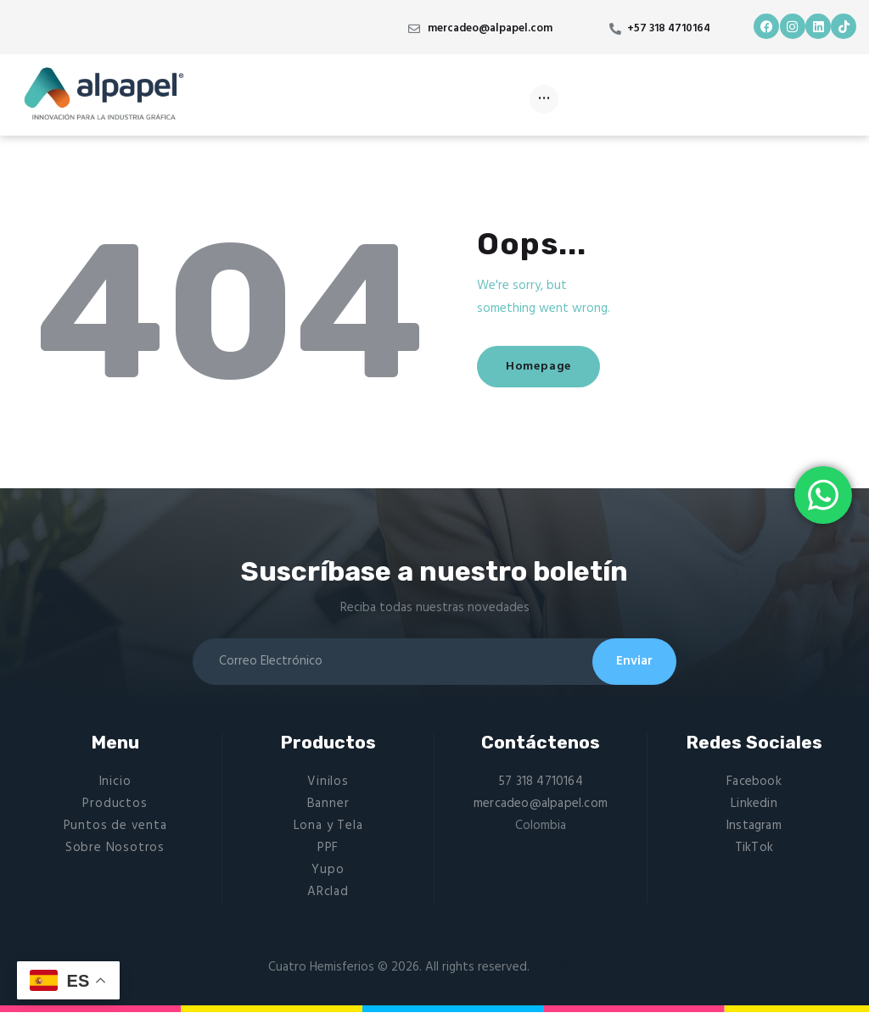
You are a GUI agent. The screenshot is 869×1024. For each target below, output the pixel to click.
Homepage (552, 366)
